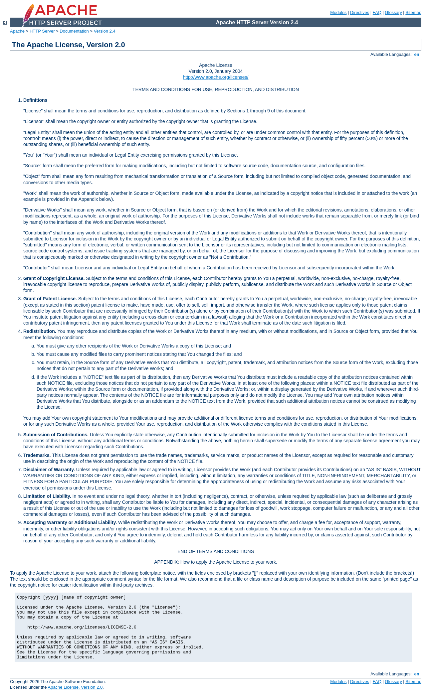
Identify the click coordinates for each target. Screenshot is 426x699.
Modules (338, 12)
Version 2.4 (104, 31)
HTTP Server (42, 31)
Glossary (393, 12)
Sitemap (413, 12)
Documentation (74, 31)
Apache (17, 31)
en (416, 54)
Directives (359, 12)
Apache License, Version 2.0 (75, 687)
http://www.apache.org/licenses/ (216, 77)
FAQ (377, 12)
